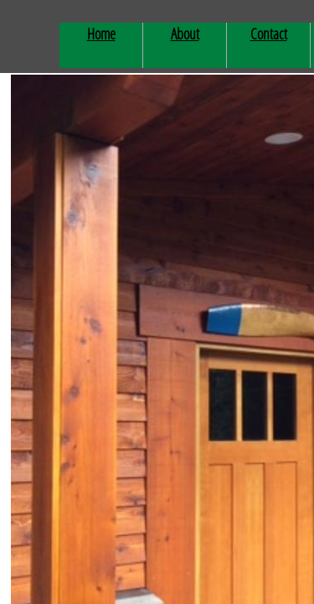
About (185, 33)
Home (101, 33)
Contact (268, 33)
